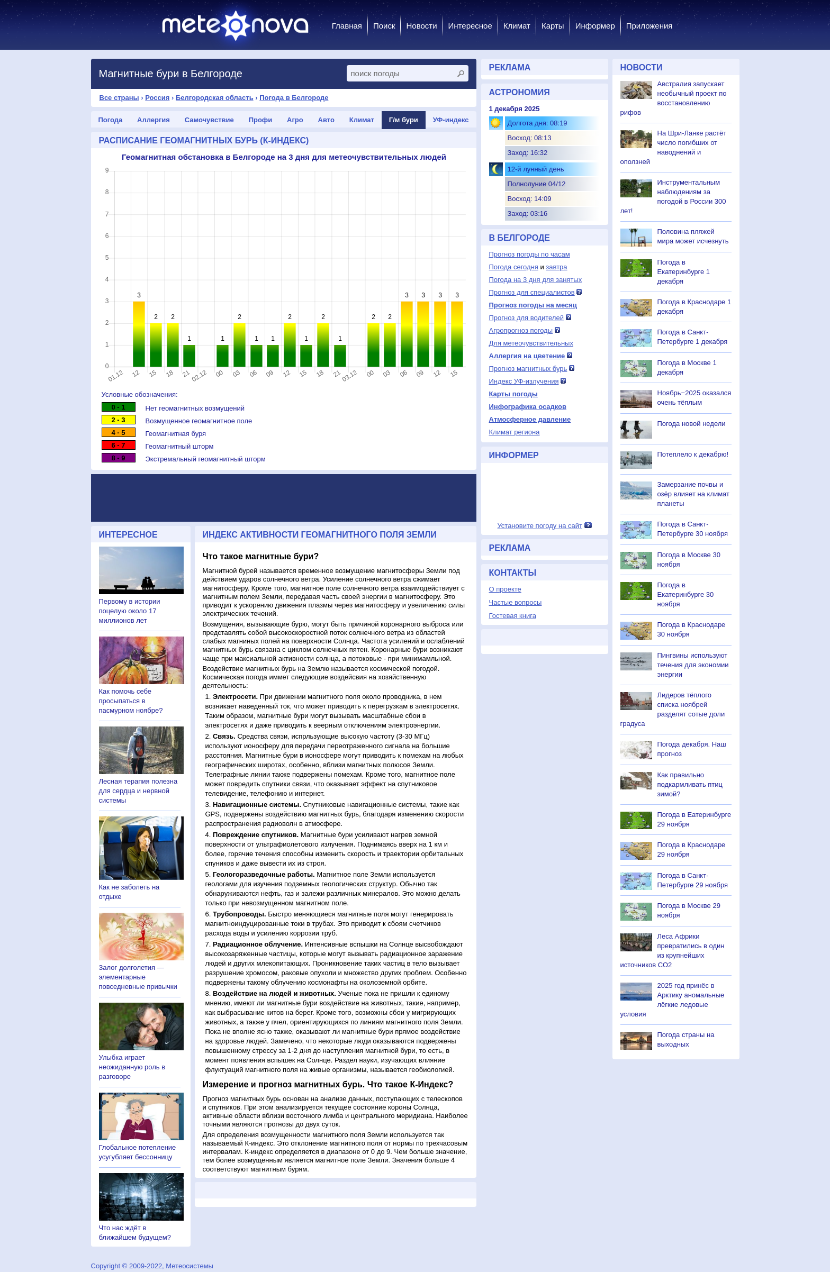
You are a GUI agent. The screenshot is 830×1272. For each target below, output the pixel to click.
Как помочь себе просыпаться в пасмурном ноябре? (131, 700)
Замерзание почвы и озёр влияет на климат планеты (693, 493)
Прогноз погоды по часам (529, 254)
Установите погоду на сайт (539, 526)
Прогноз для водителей (526, 318)
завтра (556, 267)
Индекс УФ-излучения (524, 381)
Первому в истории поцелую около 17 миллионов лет (129, 610)
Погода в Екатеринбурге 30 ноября (685, 594)
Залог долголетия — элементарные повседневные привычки (138, 977)
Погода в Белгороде (293, 98)
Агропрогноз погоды (521, 330)
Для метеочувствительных (531, 343)
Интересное (470, 25)
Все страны (119, 98)
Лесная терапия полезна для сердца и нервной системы (138, 790)
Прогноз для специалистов (532, 292)
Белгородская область (215, 98)
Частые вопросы (515, 602)
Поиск (384, 25)
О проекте (505, 589)
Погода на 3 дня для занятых (535, 280)
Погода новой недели (691, 424)
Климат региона (514, 432)
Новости (421, 25)
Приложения (649, 25)
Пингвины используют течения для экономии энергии (693, 664)
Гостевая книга (512, 616)
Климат (516, 25)
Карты (553, 25)
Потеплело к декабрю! (693, 454)
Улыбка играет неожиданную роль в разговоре (132, 1066)
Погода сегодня (513, 267)
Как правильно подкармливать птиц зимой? (690, 784)
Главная (347, 25)
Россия (157, 98)
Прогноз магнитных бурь (528, 368)
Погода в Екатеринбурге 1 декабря (683, 271)
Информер (595, 25)
